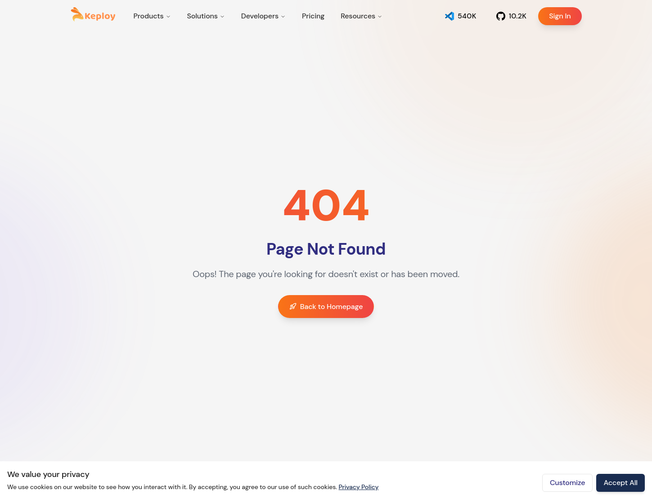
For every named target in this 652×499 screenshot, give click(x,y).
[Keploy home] (93, 14)
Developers (263, 16)
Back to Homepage (326, 306)
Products (152, 16)
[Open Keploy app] (461, 16)
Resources (361, 16)
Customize (567, 482)
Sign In (554, 16)
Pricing (313, 16)
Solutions (206, 16)
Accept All (620, 482)
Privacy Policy (358, 487)
